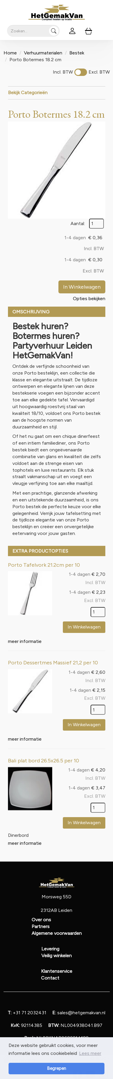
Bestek (76, 53)
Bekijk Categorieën (56, 92)
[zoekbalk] (33, 31)
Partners (41, 926)
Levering (50, 949)
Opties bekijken (89, 298)
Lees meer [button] (90, 1053)
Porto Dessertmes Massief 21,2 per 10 (53, 662)
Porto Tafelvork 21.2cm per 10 (44, 565)
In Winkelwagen (82, 287)
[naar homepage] (57, 12)
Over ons (41, 919)
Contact (50, 978)
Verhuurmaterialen (43, 53)
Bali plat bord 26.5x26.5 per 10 (43, 760)
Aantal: (78, 223)
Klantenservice (56, 971)
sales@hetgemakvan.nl (78, 1012)
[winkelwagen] (88, 30)
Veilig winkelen (56, 955)
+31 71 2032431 (27, 1012)
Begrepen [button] (56, 1068)
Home (10, 53)
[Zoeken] (53, 31)
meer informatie (25, 641)
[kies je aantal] (98, 612)
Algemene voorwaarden (57, 933)
